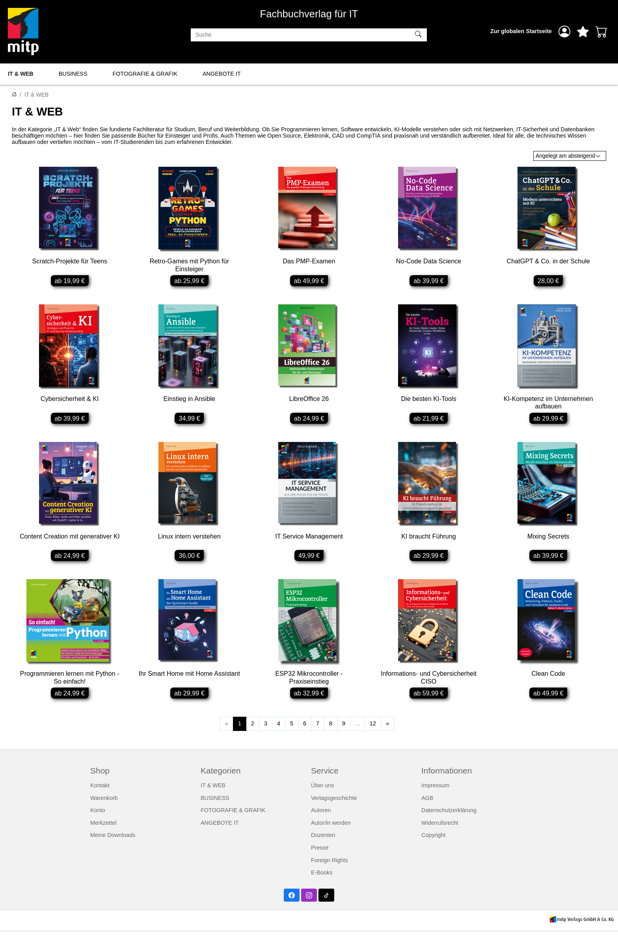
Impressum (435, 799)
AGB (427, 811)
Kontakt (100, 799)
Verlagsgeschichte (334, 811)
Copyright (433, 849)
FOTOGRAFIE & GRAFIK (145, 74)
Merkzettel (103, 836)
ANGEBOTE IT (222, 74)
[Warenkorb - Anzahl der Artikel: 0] (601, 31)
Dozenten (323, 849)
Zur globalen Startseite (521, 31)
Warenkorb (104, 811)
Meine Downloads (112, 849)
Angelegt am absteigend (565, 156)
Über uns (322, 799)
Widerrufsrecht (439, 836)
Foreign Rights (329, 873)
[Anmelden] (564, 31)
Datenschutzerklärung (449, 823)
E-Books (321, 886)
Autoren (321, 823)
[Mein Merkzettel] (583, 31)
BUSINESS (73, 74)
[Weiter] (387, 737)
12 (373, 737)
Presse (320, 861)
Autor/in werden (331, 836)
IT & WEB (21, 74)
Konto (97, 823)
